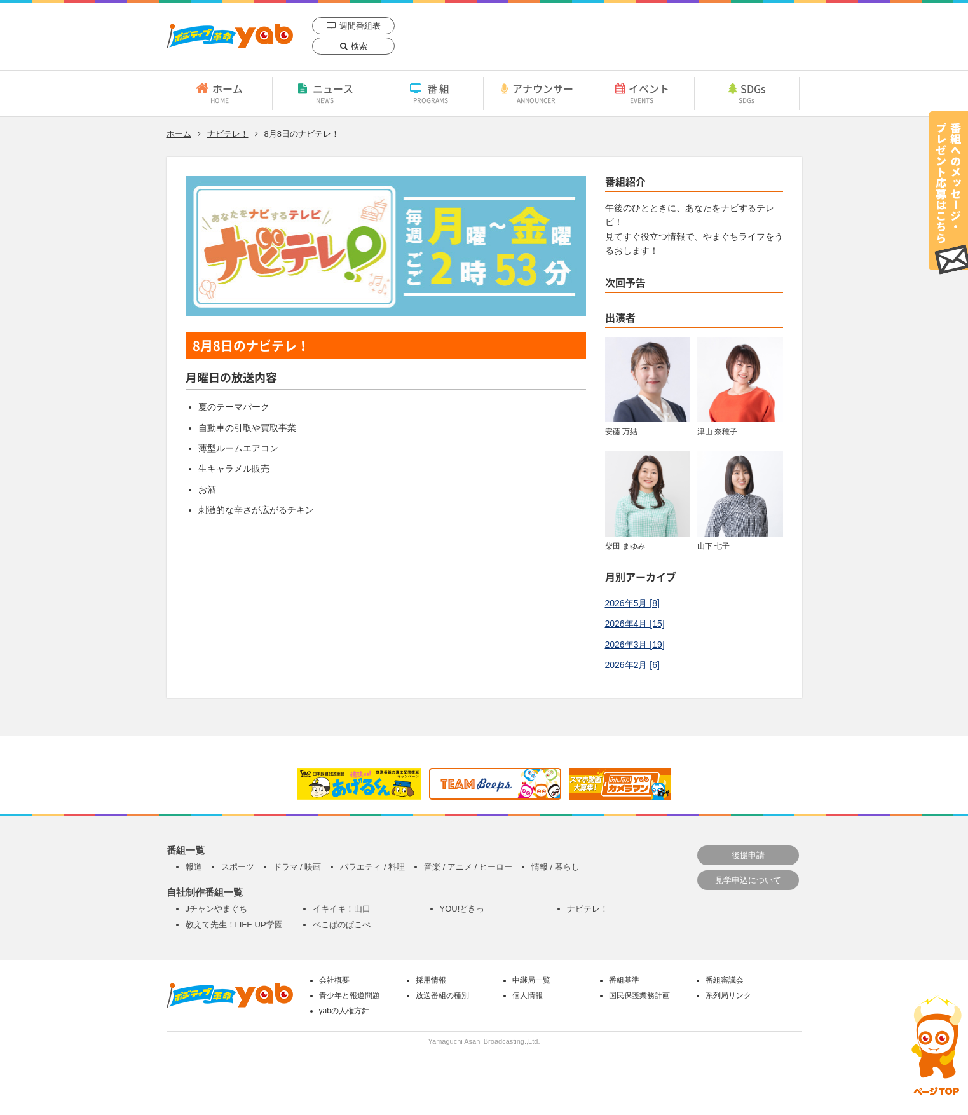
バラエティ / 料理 (372, 867)
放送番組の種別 (442, 995)
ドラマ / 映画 (297, 867)
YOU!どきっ (462, 908)
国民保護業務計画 (639, 995)
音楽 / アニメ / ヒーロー (468, 867)
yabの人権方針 (344, 1010)
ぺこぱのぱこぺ (342, 924)
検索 (359, 46)
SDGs (747, 93)
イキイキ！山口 (342, 908)
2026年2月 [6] (632, 665)
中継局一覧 (531, 980)
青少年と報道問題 (349, 995)
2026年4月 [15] (635, 624)
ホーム (219, 93)
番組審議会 (725, 980)
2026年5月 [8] (632, 603)
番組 (430, 93)
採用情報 (431, 980)
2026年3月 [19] (635, 645)
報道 (194, 867)
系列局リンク (728, 995)
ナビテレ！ (228, 134)
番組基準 (624, 980)
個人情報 (527, 995)
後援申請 (748, 855)
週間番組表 (360, 26)
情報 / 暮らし (555, 867)
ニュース (325, 93)
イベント (641, 93)
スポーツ (237, 867)
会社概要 (334, 980)
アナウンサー (536, 93)
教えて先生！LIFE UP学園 (234, 924)
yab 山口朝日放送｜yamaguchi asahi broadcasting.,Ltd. (230, 36)
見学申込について (748, 880)
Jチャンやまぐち (217, 908)
